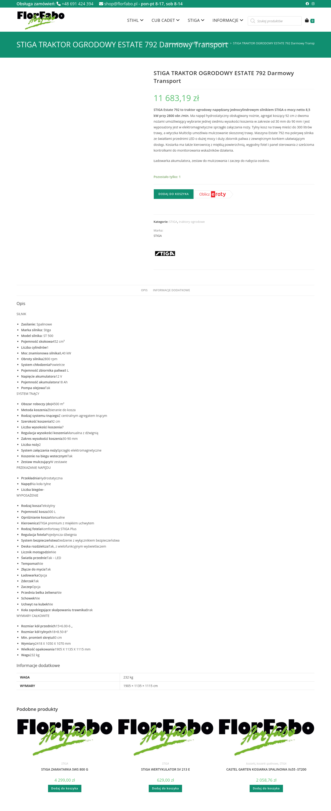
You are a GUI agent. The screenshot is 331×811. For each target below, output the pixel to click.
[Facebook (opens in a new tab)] (307, 3)
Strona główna (175, 43)
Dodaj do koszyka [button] (64, 788)
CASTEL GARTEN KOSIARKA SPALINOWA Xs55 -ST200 (266, 769)
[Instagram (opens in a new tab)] (312, 3)
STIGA (194, 43)
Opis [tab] (144, 290)
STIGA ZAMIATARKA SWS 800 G (64, 769)
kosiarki (250, 764)
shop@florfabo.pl (118, 3)
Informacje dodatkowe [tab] (171, 290)
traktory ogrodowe (215, 43)
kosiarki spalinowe (267, 764)
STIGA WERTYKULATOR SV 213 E (165, 769)
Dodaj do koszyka (173, 194)
